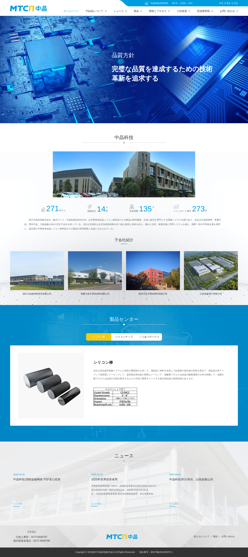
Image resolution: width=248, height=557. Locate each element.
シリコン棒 (98, 336)
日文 (236, 3)
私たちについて (201, 536)
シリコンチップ (124, 336)
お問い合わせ (228, 536)
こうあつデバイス (149, 336)
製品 (215, 536)
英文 (228, 3)
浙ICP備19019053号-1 (162, 552)
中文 (221, 3)
